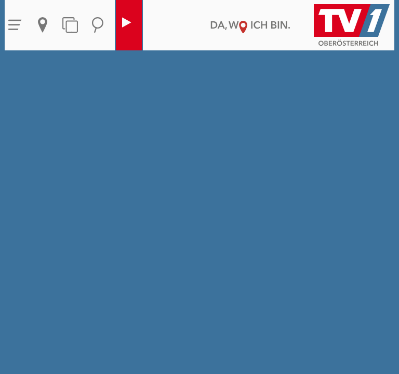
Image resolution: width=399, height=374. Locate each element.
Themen (70, 25)
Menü (15, 25)
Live (126, 25)
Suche (97, 25)
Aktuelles (42, 25)
